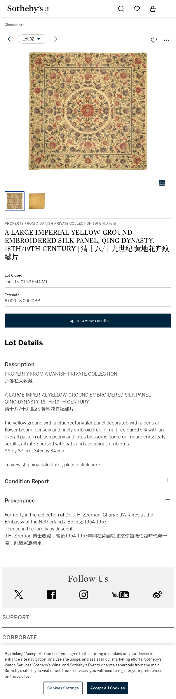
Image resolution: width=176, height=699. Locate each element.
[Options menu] (32, 39)
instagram (83, 594)
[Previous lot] (9, 39)
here (95, 465)
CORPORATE (19, 637)
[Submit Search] (121, 9)
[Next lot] (55, 39)
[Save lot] (153, 40)
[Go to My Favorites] (137, 9)
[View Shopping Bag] (152, 9)
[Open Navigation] (168, 8)
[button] (88, 111)
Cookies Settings (63, 688)
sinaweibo (157, 594)
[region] (88, 672)
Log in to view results (88, 320)
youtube (120, 594)
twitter (18, 594)
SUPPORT (15, 617)
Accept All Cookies (107, 688)
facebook (51, 594)
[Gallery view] (162, 183)
